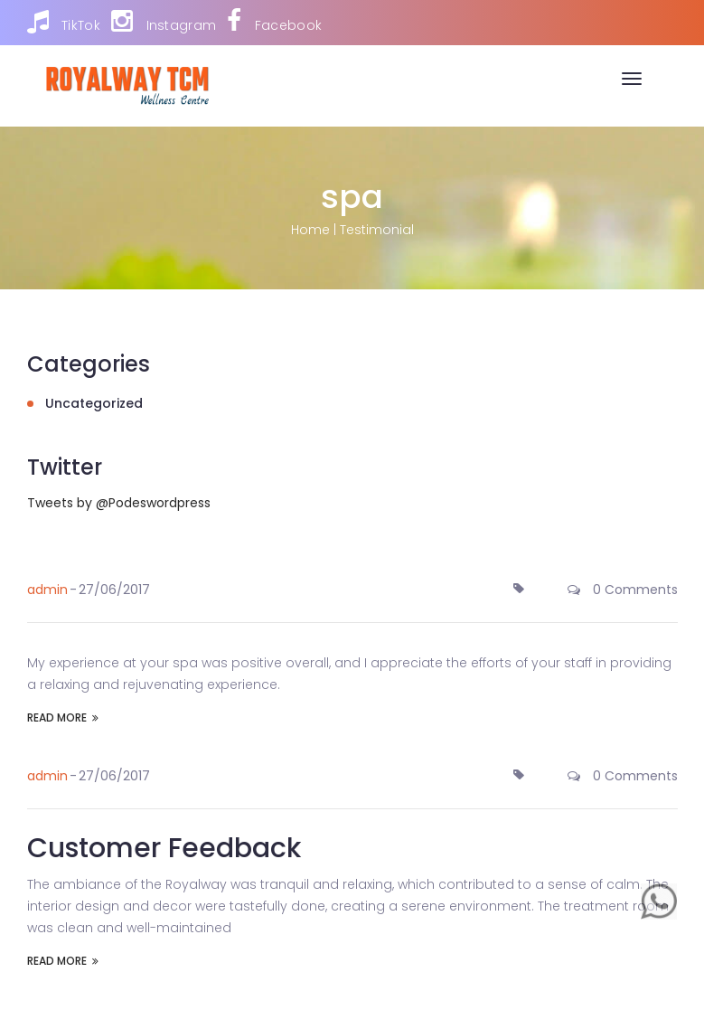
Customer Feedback (164, 848)
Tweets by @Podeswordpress (119, 503)
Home (310, 230)
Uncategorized (94, 403)
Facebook (274, 21)
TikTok (63, 21)
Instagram (163, 21)
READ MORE (63, 717)
